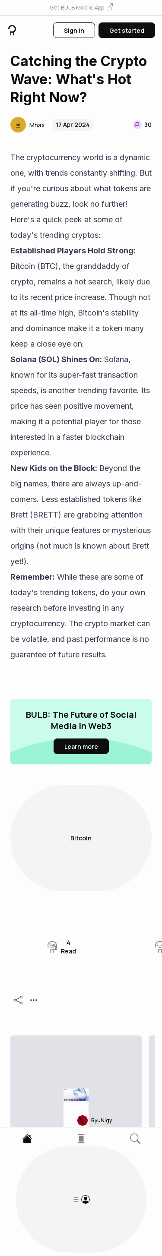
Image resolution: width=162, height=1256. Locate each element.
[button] (81, 7)
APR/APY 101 (51, 998)
